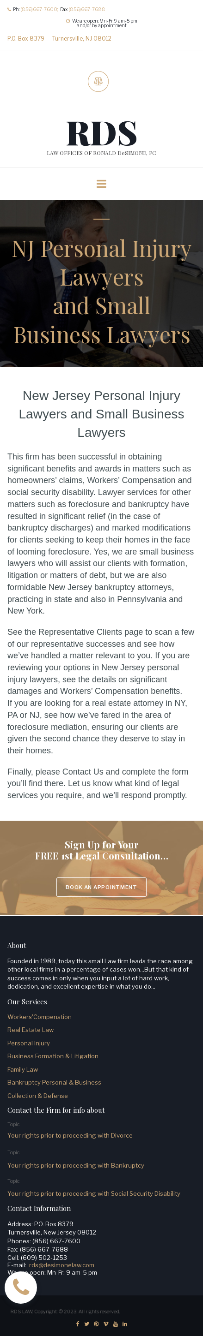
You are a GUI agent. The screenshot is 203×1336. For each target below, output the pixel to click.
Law (31, 1069)
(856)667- (32, 9)
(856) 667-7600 (56, 1241)
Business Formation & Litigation (53, 1056)
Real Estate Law (30, 1029)
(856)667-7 (81, 9)
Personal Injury (28, 1043)
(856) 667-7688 (44, 1249)
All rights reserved (100, 1310)
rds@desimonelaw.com (61, 1265)
